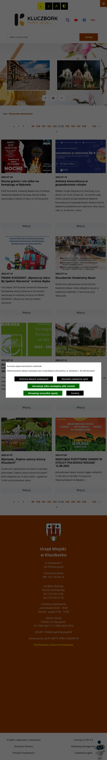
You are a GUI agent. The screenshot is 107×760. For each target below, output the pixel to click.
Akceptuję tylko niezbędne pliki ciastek (53, 386)
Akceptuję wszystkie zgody (43, 393)
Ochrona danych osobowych (33, 379)
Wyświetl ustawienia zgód (75, 379)
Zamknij (75, 393)
